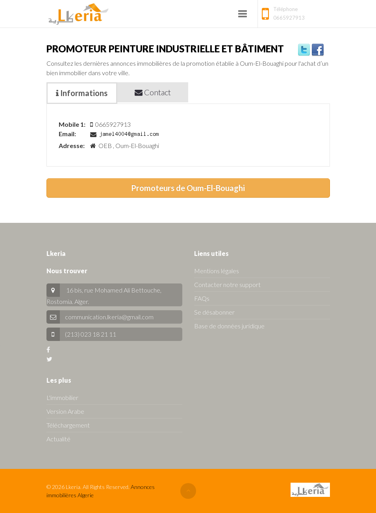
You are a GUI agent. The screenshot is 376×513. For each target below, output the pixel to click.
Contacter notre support (227, 284)
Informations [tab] (81, 93)
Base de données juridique (229, 326)
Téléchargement (68, 425)
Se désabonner (214, 312)
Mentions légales (216, 270)
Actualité (58, 439)
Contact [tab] (153, 92)
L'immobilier (62, 397)
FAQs (201, 298)
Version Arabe (65, 411)
